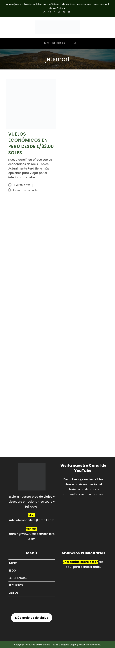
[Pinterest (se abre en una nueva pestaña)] (54, 11)
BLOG (12, 570)
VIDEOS (13, 593)
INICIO (12, 563)
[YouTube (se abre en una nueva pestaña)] (69, 11)
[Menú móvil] (52, 43)
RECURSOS (15, 585)
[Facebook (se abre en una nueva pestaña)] (49, 11)
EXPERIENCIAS (17, 578)
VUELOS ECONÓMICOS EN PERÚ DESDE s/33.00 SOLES (31, 143)
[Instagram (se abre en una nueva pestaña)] (59, 11)
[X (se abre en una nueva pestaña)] (45, 11)
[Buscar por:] (75, 43)
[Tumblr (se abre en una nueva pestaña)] (64, 11)
